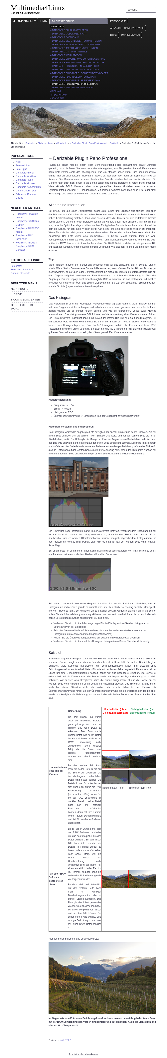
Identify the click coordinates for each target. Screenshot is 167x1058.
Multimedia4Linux (38, 8)
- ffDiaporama (58, 95)
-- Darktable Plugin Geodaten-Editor (72, 77)
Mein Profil (19, 289)
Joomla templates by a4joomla (83, 1054)
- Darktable (57, 26)
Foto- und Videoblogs (22, 269)
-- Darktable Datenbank (64, 37)
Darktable (114, 143)
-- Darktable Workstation (66, 55)
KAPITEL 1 (66, 1040)
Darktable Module (25, 183)
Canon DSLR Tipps (26, 190)
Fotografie (118, 21)
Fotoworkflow (23, 165)
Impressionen (130, 34)
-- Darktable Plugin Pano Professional (74, 84)
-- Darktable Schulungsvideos (69, 30)
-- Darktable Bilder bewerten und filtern (75, 41)
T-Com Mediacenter (25, 299)
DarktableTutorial (25, 172)
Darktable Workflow (26, 176)
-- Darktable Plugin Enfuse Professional (75, 80)
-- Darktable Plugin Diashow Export (72, 87)
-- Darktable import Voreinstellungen (74, 48)
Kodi (18, 162)
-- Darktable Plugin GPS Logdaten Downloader (79, 73)
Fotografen (16, 266)
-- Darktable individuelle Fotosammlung (75, 44)
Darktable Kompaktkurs (28, 187)
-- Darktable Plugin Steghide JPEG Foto (74, 69)
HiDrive (16, 294)
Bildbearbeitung (63, 21)
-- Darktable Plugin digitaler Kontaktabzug (77, 62)
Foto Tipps (21, 169)
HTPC (113, 34)
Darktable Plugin (24, 179)
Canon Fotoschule (20, 273)
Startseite (30, 143)
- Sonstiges (57, 98)
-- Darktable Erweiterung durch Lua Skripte (77, 59)
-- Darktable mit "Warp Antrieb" (69, 51)
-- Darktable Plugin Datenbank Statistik (74, 66)
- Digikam (55, 91)
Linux (43, 21)
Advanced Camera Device (127, 28)
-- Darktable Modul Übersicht (68, 34)
